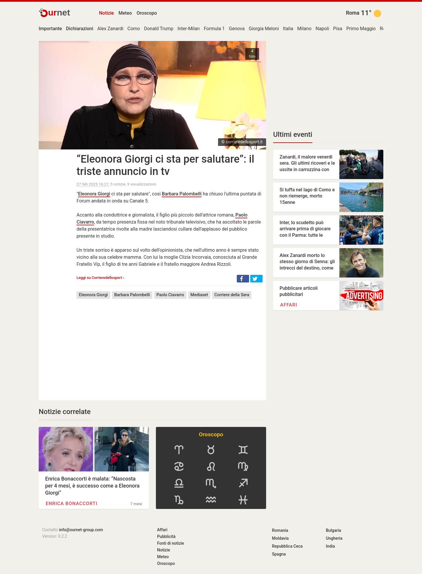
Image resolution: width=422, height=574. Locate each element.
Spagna (279, 554)
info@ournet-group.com (81, 529)
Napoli (322, 28)
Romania (280, 530)
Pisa (337, 28)
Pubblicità (166, 536)
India (330, 546)
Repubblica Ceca (287, 546)
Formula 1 (214, 28)
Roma (352, 13)
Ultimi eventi (292, 134)
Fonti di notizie (170, 543)
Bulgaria (333, 530)
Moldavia (280, 538)
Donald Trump (158, 28)
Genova (237, 28)
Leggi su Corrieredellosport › (100, 277)
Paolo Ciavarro (170, 294)
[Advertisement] (169, 345)
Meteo (125, 13)
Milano (304, 28)
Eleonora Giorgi (94, 194)
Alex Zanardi (110, 28)
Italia (288, 28)
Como (133, 28)
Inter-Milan (188, 28)
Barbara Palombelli (182, 194)
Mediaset (199, 294)
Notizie (106, 13)
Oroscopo (147, 13)
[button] (243, 278)
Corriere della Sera (232, 294)
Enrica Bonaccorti (71, 503)
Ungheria (334, 538)
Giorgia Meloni (264, 28)
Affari (288, 305)
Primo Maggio (361, 28)
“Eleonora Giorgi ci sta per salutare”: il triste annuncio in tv (165, 165)
